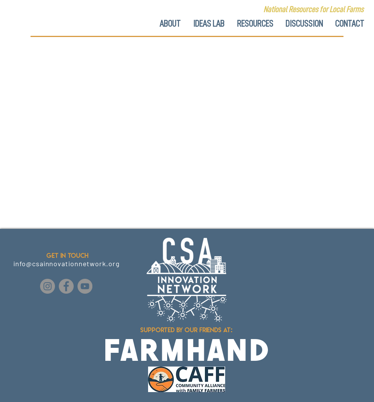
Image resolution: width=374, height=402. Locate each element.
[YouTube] (84, 286)
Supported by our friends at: (187, 330)
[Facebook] (66, 286)
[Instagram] (47, 286)
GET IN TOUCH (67, 255)
